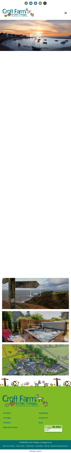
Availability (43, 413)
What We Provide (10, 427)
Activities (7, 413)
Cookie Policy (30, 446)
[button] (65, 13)
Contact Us (43, 418)
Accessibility (39, 446)
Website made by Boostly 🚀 (60, 446)
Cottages (7, 418)
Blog (40, 423)
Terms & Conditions (9, 446)
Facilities (7, 423)
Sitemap (47, 446)
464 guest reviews (56, 430)
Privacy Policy (20, 446)
